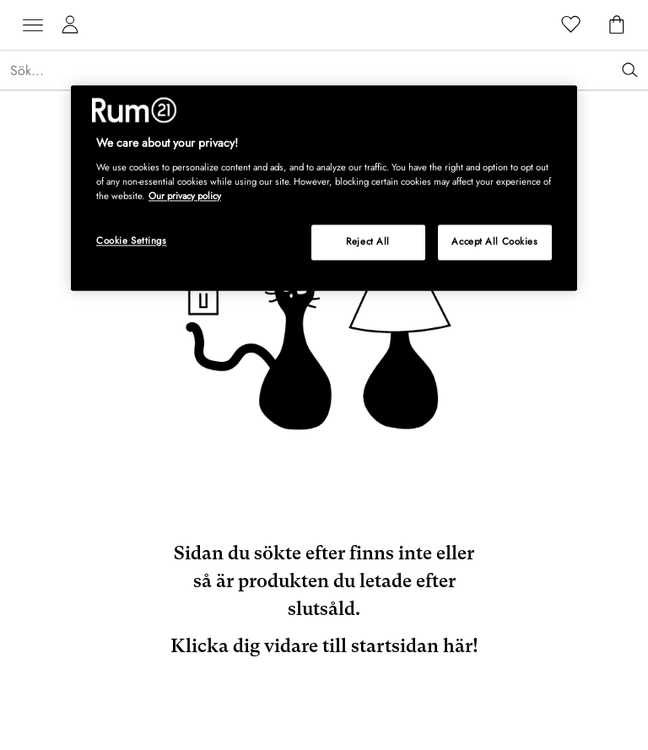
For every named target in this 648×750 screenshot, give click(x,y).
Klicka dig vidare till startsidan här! (324, 645)
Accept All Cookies (494, 241)
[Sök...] (329, 70)
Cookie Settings (131, 240)
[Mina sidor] (70, 25)
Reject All (368, 241)
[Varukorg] (616, 25)
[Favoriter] (571, 25)
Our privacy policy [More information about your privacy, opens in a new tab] (184, 195)
